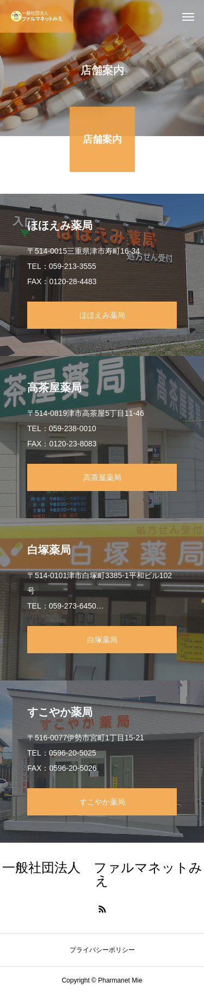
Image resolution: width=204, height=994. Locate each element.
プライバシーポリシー (102, 950)
